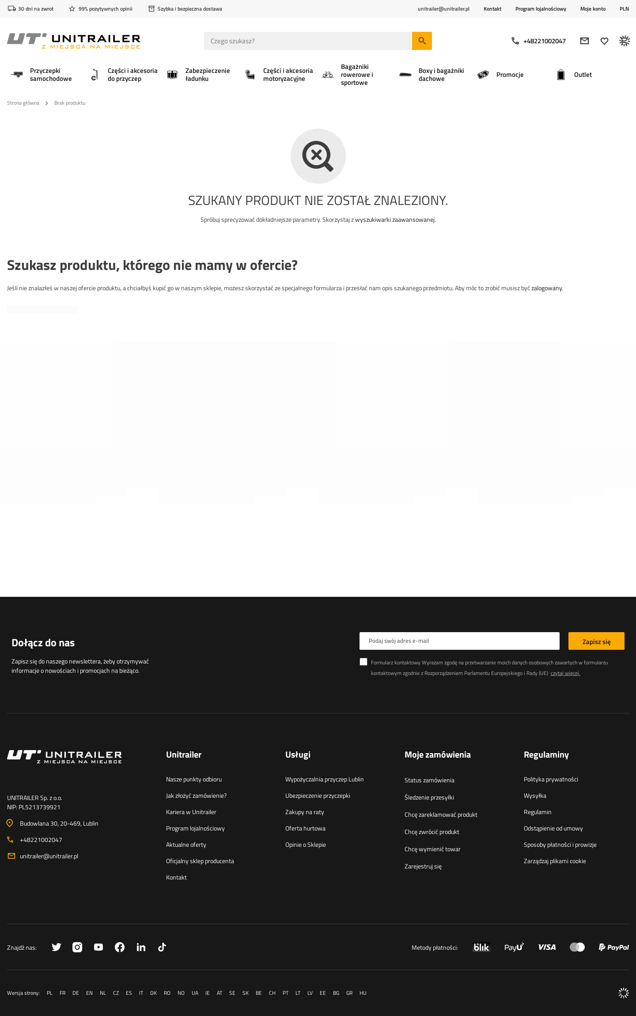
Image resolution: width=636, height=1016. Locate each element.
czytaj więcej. (565, 673)
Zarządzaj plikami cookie (555, 860)
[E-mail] (584, 40)
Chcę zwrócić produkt (432, 831)
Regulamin (538, 811)
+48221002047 (538, 40)
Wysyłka (535, 795)
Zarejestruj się (423, 866)
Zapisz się (597, 642)
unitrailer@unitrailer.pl (49, 856)
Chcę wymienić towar (433, 848)
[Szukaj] (422, 41)
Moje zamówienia (438, 755)
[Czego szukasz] (318, 41)
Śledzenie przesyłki (429, 797)
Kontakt (492, 8)
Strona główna (23, 103)
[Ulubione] (604, 40)
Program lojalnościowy (540, 8)
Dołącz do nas (43, 642)
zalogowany (546, 287)
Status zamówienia (429, 780)
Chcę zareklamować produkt (441, 814)
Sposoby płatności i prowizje (560, 844)
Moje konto (593, 8)
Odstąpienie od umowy (553, 828)
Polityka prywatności (551, 779)
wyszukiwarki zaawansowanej (395, 219)
